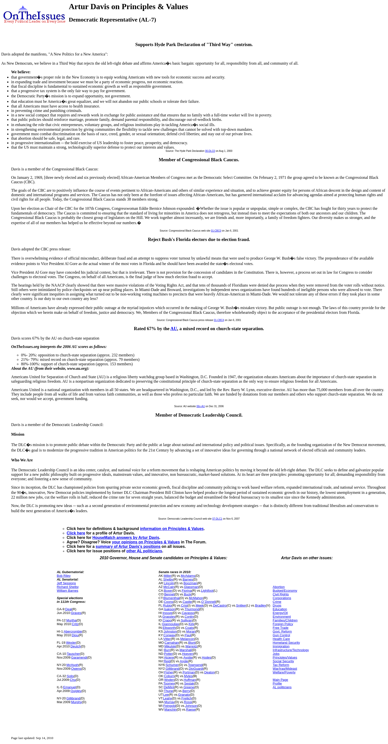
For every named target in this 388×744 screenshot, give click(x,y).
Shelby (168, 579)
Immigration (281, 646)
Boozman (190, 583)
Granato (184, 694)
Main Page (280, 680)
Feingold (169, 706)
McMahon (196, 598)
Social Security (283, 661)
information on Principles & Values (172, 529)
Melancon (187, 639)
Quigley (76, 691)
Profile (277, 683)
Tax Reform (281, 665)
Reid (167, 661)
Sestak (189, 683)
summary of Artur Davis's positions (128, 546)
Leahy (167, 698)
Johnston (170, 631)
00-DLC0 (210, 151)
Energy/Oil (280, 613)
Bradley (260, 605)
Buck (187, 594)
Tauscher (73, 654)
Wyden (169, 680)
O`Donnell (208, 602)
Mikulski (170, 646)
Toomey (169, 683)
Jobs (276, 654)
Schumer (172, 665)
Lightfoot (207, 590)
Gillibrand (73, 698)
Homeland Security (286, 642)
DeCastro (220, 605)
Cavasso (188, 613)
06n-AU (200, 406)
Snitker (241, 605)
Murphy (76, 702)
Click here (76, 533)
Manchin (171, 709)
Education (280, 609)
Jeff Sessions (66, 583)
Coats (189, 628)
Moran (190, 631)
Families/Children (285, 620)
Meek (200, 605)
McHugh (72, 665)
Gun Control (281, 635)
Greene (189, 687)
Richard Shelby (68, 587)
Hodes (206, 657)
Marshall (186, 650)
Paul (188, 635)
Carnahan (172, 642)
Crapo (167, 620)
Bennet (169, 594)
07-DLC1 (217, 518)
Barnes (188, 579)
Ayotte (188, 657)
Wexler (71, 642)
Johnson (191, 706)
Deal (68, 609)
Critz (75, 624)
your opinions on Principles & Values (146, 542)
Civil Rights (281, 594)
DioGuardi (196, 668)
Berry (186, 691)
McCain (169, 587)
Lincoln (169, 583)
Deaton (209, 672)
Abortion (279, 587)
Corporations (282, 598)
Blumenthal (171, 598)
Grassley (168, 616)
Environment (282, 616)
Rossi (188, 702)
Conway (169, 635)
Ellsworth (169, 628)
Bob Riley (64, 576)
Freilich (186, 698)
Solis (70, 676)
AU (173, 328)
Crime (277, 602)
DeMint (169, 687)
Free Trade (281, 628)
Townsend (195, 665)
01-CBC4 (219, 320)
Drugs (277, 605)
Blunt (191, 642)
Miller (167, 576)
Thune (168, 691)
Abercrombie (73, 631)
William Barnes (67, 590)
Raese (190, 709)
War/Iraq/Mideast (285, 668)
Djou (75, 635)
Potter (168, 654)
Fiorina (187, 590)
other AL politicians (144, 551)
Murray (169, 702)
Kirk (191, 624)
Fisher (168, 672)
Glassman (191, 587)
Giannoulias (170, 624)
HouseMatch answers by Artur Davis (126, 537)
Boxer (168, 590)
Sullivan (186, 620)
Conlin (189, 616)
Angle (184, 661)
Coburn (169, 676)
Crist (184, 605)
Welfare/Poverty (284, 672)
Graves (76, 613)
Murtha (71, 620)
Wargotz (191, 646)
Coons (168, 602)
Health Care (281, 639)
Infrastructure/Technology (291, 650)
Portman (189, 672)
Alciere (169, 657)
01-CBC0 (216, 230)
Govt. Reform (282, 631)
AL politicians (282, 687)
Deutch (76, 646)
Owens (76, 668)
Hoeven (187, 654)
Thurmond (192, 609)
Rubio (167, 605)
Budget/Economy (285, 590)
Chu (73, 680)
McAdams (188, 576)
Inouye (167, 613)
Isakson (169, 609)
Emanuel (69, 687)
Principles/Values (285, 657)
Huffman (190, 680)
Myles (188, 676)
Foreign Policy (283, 624)
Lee (166, 694)
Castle (187, 602)
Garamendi (79, 657)
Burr (167, 650)
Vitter (167, 639)
